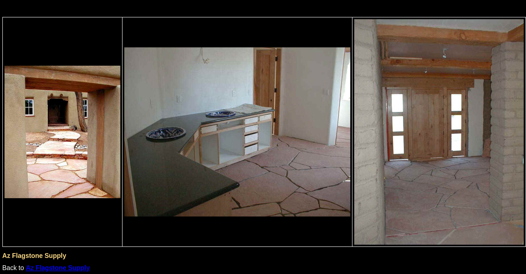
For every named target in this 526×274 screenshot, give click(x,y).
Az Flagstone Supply (58, 267)
